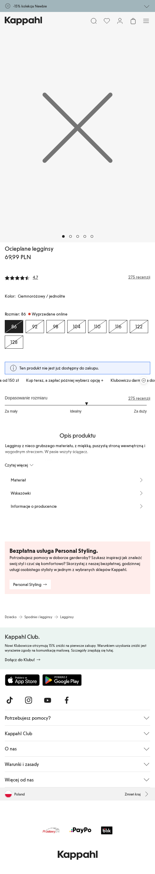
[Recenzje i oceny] (77, 277)
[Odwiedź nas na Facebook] (66, 700)
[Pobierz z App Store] (22, 680)
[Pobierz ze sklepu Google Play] (62, 680)
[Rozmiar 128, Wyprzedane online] (14, 342)
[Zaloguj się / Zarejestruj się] (119, 20)
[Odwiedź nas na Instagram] (28, 700)
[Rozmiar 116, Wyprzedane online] (118, 326)
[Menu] (146, 20)
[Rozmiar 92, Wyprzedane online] (35, 326)
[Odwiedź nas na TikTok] (9, 700)
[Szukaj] (93, 20)
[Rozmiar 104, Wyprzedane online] (76, 326)
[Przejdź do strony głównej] (23, 21)
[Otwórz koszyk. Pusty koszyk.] (133, 20)
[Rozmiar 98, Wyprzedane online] (55, 326)
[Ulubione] (106, 20)
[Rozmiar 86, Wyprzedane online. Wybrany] (14, 326)
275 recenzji (139, 398)
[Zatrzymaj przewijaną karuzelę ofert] (143, 380)
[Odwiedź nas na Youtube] (47, 700)
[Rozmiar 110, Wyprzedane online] (97, 326)
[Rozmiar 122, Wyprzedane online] (139, 326)
